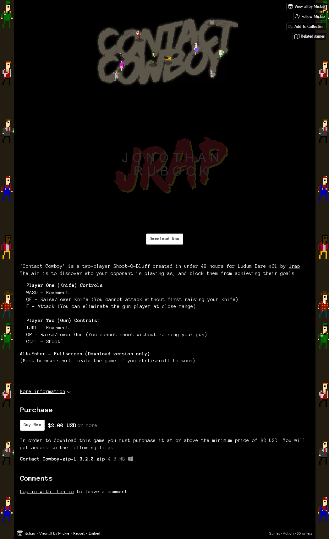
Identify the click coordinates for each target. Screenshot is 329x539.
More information (45, 391)
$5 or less (304, 533)
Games (274, 533)
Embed (94, 533)
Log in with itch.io (47, 491)
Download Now (165, 239)
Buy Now (32, 425)
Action (288, 533)
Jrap (294, 266)
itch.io (30, 533)
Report (79, 533)
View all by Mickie (54, 533)
